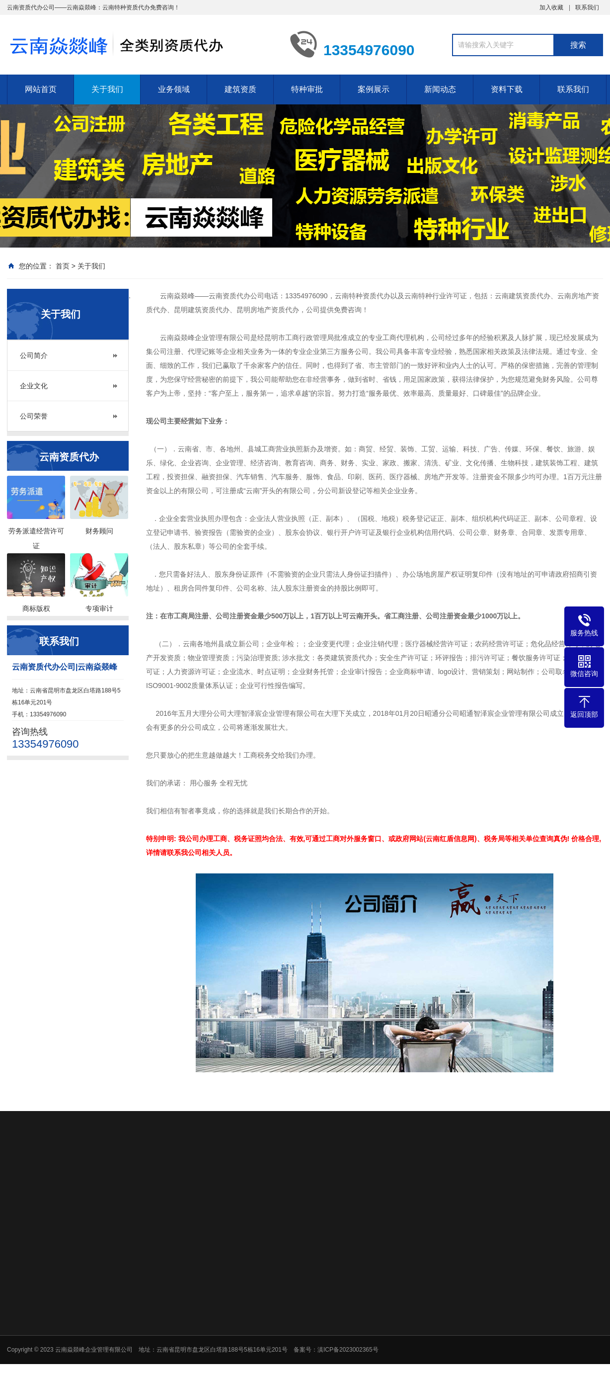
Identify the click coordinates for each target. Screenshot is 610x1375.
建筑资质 (240, 89)
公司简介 (34, 355)
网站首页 (41, 89)
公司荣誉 (34, 416)
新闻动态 (440, 89)
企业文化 (34, 386)
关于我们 (107, 89)
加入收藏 (551, 7)
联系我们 (587, 7)
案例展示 (373, 89)
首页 (63, 266)
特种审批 (307, 89)
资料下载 (507, 89)
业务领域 (174, 89)
